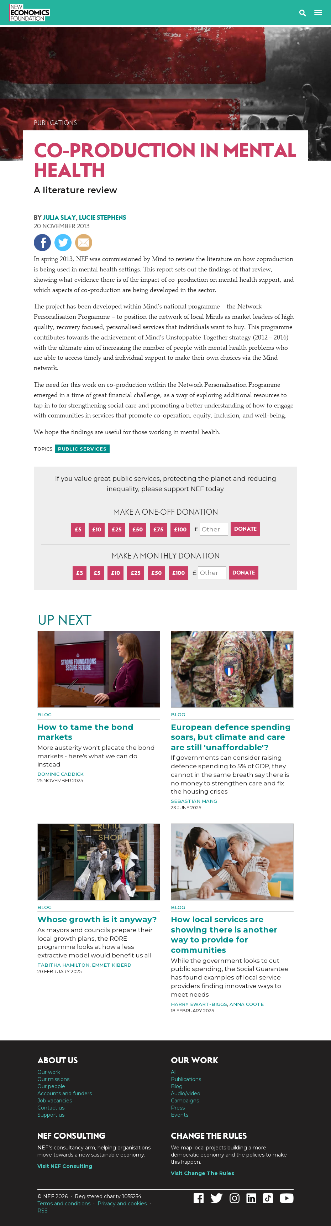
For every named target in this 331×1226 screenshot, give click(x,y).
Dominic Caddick (60, 774)
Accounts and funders (64, 1093)
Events (179, 1115)
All (174, 1072)
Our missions (53, 1079)
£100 (180, 529)
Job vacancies (54, 1100)
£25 (117, 529)
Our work (48, 1072)
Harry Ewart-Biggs (199, 1004)
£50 (137, 529)
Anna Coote (247, 1004)
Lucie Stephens (102, 217)
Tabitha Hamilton (63, 965)
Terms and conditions (63, 1203)
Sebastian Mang (194, 801)
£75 (158, 529)
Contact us (50, 1108)
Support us (50, 1115)
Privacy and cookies (122, 1203)
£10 (96, 529)
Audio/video (185, 1093)
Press (178, 1108)
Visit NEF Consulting (64, 1166)
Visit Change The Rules (202, 1173)
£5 (78, 529)
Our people (51, 1086)
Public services (82, 449)
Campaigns (185, 1100)
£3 (79, 573)
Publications (55, 122)
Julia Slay (59, 217)
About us (57, 1060)
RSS (42, 1210)
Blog (44, 714)
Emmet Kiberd (111, 965)
